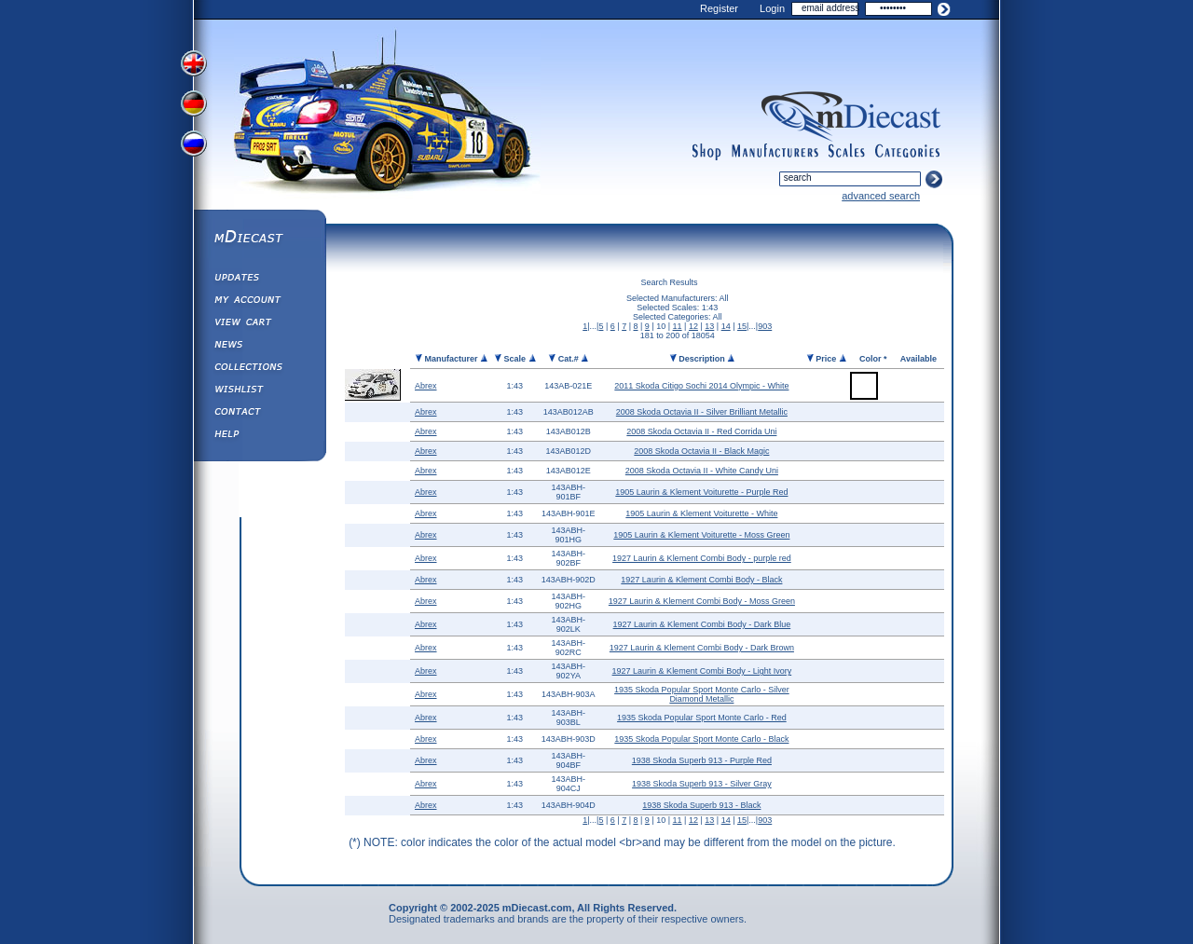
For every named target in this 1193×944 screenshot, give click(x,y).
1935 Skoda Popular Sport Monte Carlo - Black (701, 739)
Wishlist (259, 391)
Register (719, 8)
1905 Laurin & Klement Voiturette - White (701, 513)
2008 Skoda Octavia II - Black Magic (701, 451)
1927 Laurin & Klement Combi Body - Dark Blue (702, 624)
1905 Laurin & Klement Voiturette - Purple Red (701, 492)
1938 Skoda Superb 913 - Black (701, 805)
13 (709, 326)
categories (907, 152)
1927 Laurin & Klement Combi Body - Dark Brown (702, 647)
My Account (259, 302)
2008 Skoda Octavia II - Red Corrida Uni (701, 431)
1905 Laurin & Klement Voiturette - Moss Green (701, 535)
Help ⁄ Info (259, 436)
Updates (259, 280)
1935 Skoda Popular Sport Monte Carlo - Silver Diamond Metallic (701, 694)
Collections (259, 369)
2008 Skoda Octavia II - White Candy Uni (701, 470)
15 (742, 326)
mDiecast (259, 239)
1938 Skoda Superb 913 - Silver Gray (702, 783)
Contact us (259, 414)
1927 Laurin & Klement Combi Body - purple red (701, 558)
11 (677, 326)
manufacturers (774, 152)
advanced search (881, 195)
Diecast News (259, 347)
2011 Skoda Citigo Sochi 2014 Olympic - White (701, 385)
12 (693, 326)
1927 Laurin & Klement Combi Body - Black (701, 579)
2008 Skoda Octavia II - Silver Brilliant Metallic (702, 412)
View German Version (196, 105)
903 (765, 326)
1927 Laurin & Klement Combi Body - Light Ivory (702, 671)
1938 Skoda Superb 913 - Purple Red (702, 760)
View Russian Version (196, 147)
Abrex (426, 385)
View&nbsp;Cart (259, 324)
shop (706, 152)
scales (846, 152)
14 (726, 326)
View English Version (196, 63)
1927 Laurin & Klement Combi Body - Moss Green (702, 601)
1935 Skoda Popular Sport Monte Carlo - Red (702, 717)
